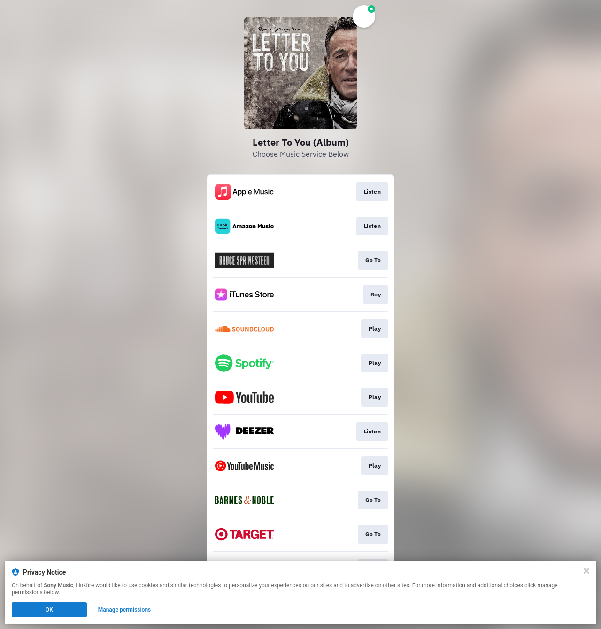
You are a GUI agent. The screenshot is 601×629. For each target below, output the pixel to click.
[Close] (586, 570)
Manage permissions (124, 609)
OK (49, 609)
